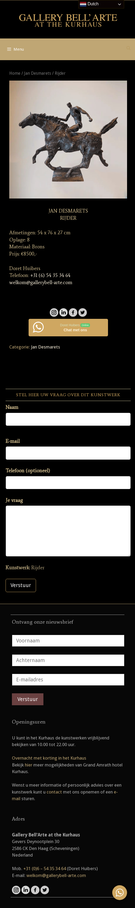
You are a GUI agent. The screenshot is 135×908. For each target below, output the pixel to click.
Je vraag (14, 500)
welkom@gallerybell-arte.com (40, 282)
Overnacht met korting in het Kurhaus (49, 758)
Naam (12, 407)
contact (54, 792)
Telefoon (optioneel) (28, 471)
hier (28, 765)
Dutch (89, 4)
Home (14, 73)
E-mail (13, 441)
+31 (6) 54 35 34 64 (50, 275)
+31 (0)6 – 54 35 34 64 (44, 868)
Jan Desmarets (37, 73)
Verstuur (21, 585)
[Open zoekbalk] (128, 48)
